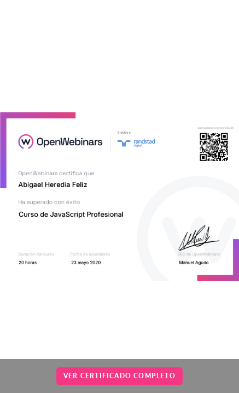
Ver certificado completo (119, 376)
